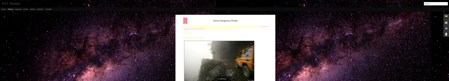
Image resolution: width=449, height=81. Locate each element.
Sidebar (32, 9)
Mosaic (25, 9)
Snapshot (40, 9)
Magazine (18, 9)
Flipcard (10, 9)
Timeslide (48, 9)
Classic (3, 9)
